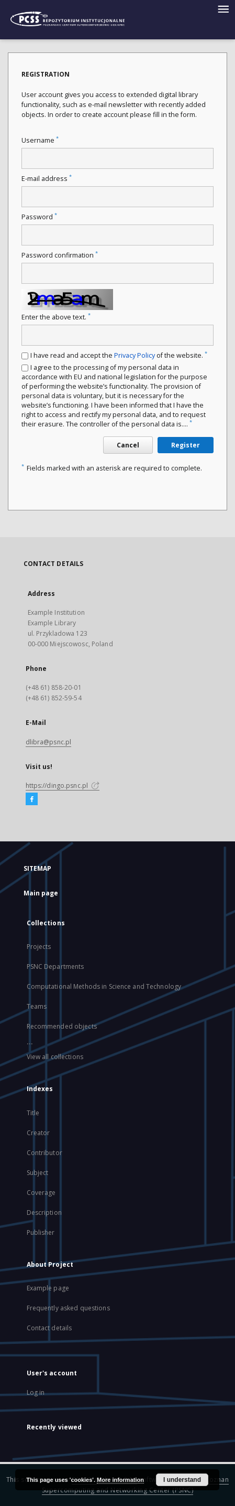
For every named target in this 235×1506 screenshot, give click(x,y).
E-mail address (46, 178)
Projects (39, 946)
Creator (38, 1132)
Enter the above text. (56, 317)
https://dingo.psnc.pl (63, 785)
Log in (36, 1392)
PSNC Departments (55, 966)
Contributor (44, 1152)
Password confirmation (59, 255)
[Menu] (223, 8)
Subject (38, 1172)
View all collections (55, 1056)
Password (39, 216)
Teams (37, 1006)
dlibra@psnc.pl (49, 742)
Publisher (41, 1232)
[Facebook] (32, 799)
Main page (41, 893)
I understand (182, 1479)
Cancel (128, 445)
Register (185, 445)
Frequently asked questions (68, 1308)
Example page (48, 1288)
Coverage (41, 1192)
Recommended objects (62, 1026)
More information (120, 1480)
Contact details (49, 1327)
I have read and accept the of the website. (118, 355)
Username (40, 140)
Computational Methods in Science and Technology (104, 986)
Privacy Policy (134, 355)
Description (44, 1212)
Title (33, 1112)
